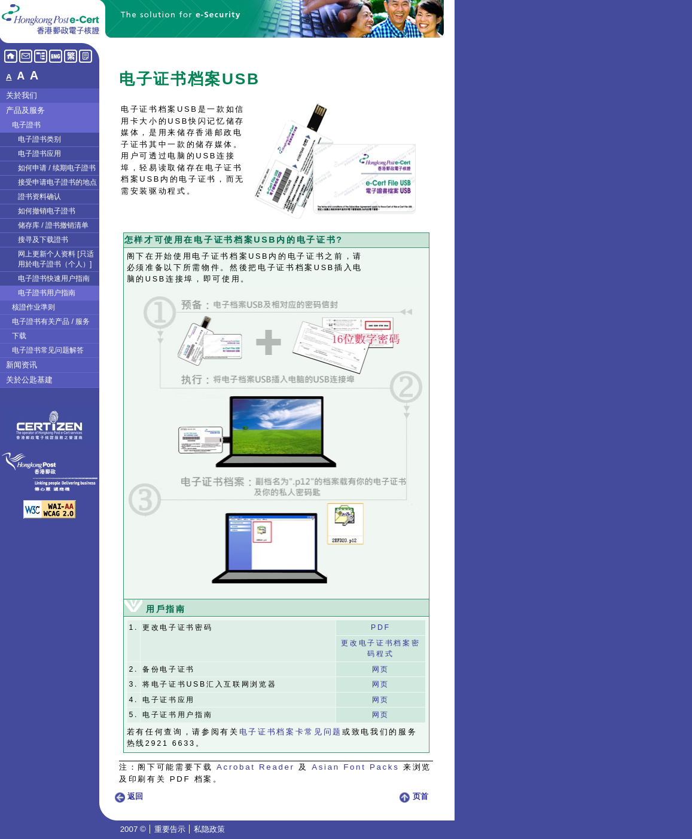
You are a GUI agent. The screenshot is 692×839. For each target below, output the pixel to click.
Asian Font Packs (355, 767)
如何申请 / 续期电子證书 (57, 168)
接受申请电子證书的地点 (57, 182)
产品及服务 (25, 110)
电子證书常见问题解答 (48, 350)
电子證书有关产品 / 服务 (51, 321)
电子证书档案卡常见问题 (290, 732)
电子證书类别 (39, 139)
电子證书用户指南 (46, 293)
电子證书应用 (39, 153)
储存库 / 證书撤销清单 (53, 225)
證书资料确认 (39, 196)
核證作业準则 (33, 307)
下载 (19, 336)
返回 (128, 796)
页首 (414, 796)
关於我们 (21, 95)
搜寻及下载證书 (43, 239)
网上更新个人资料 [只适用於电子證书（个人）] (56, 259)
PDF (381, 627)
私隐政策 (209, 829)
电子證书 (26, 125)
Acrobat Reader (256, 767)
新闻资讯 (21, 364)
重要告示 (169, 829)
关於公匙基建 (29, 379)
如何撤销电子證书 (46, 211)
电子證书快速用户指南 (54, 278)
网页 (380, 669)
